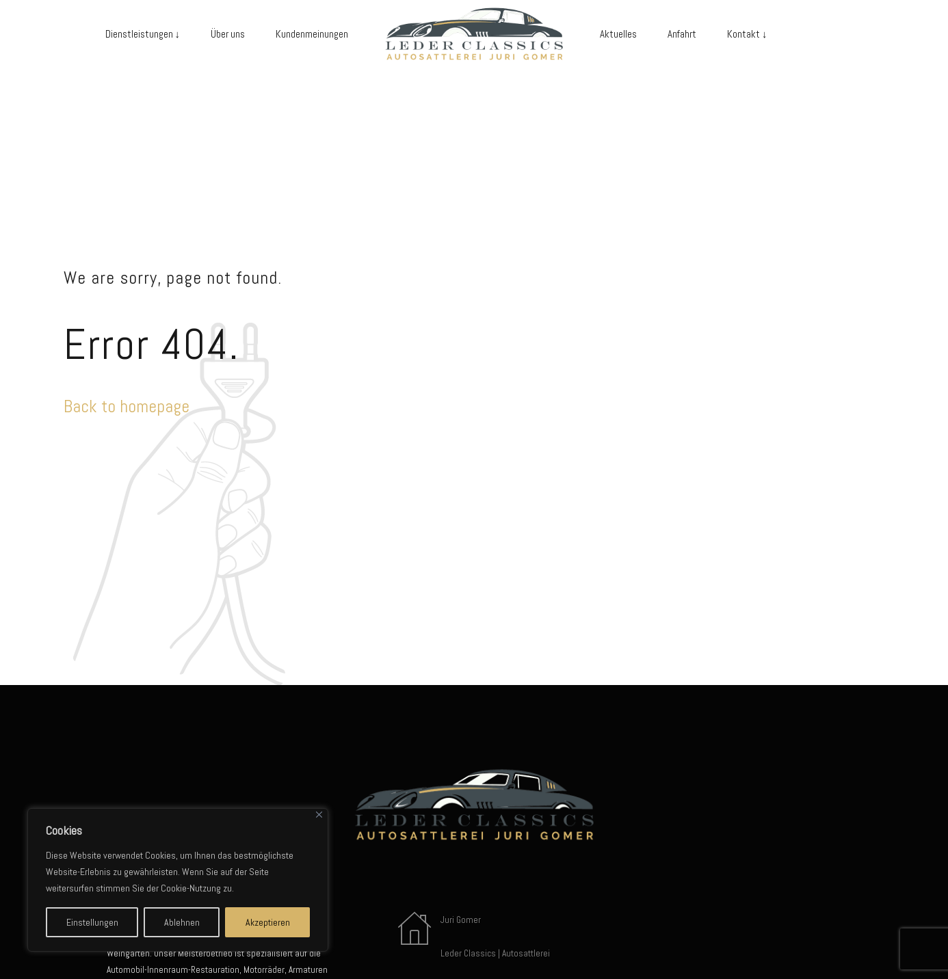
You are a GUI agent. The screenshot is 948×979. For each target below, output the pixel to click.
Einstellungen (92, 922)
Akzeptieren (268, 922)
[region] (177, 880)
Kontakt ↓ (747, 33)
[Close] (319, 815)
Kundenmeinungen (312, 33)
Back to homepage (126, 406)
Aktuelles (618, 33)
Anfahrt (682, 33)
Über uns (228, 33)
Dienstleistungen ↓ (143, 33)
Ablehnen (182, 922)
